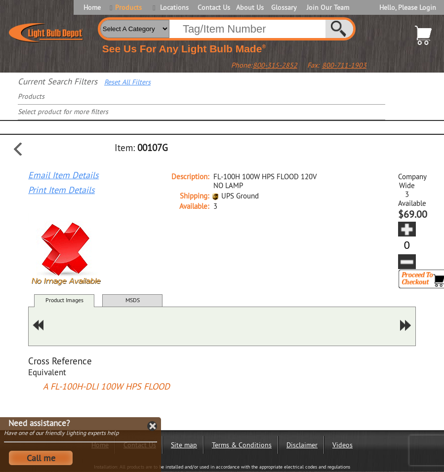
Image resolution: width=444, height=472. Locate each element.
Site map (184, 444)
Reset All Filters (127, 82)
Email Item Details (63, 175)
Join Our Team (328, 7)
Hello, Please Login (407, 7)
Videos (342, 444)
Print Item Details (61, 190)
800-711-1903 (344, 65)
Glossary (284, 7)
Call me (41, 458)
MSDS (132, 300)
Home (92, 7)
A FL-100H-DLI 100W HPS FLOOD (106, 386)
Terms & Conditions (242, 444)
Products (128, 7)
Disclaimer (302, 444)
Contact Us (213, 7)
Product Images (64, 300)
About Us (250, 7)
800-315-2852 (275, 65)
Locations (174, 7)
